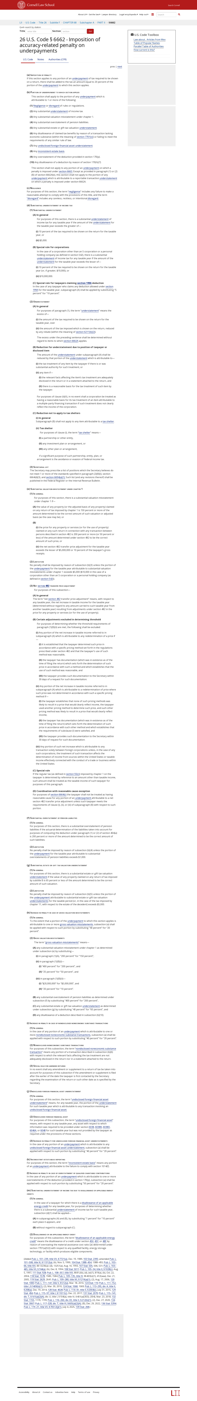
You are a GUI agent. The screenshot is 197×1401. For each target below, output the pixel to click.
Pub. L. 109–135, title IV (70, 1276)
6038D (106, 1127)
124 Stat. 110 (91, 1282)
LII (21, 22)
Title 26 (43, 22)
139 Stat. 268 (82, 1306)
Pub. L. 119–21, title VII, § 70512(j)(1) (42, 1306)
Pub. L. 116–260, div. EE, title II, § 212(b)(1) (69, 1300)
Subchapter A (87, 22)
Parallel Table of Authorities (149, 46)
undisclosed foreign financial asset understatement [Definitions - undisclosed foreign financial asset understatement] (65, 145)
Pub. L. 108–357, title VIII (60, 1272)
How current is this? (144, 49)
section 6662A (71, 340)
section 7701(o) (85, 136)
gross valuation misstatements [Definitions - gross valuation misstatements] (76, 924)
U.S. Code (28, 59)
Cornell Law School (39, 4)
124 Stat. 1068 (70, 1286)
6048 (43, 1130)
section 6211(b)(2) (85, 331)
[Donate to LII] (152, 14)
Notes (40, 59)
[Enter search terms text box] (166, 14)
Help (73, 1392)
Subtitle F (55, 22)
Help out (143, 14)
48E (104, 1241)
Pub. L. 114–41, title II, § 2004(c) (80, 1289)
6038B (98, 1127)
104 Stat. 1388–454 (81, 1262)
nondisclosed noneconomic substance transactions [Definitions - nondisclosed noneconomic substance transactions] (63, 1034)
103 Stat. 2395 (90, 1258)
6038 (91, 1127)
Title (22, 31)
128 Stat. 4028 (55, 1289)
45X (91, 1241)
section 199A (84, 283)
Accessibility (24, 1392)
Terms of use (84, 1392)
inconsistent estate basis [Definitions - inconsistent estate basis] (51, 151)
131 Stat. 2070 (90, 1293)
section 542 (47, 578)
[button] (179, 14)
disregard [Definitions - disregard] (54, 105)
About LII (82, 14)
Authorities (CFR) (58, 59)
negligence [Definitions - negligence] (74, 191)
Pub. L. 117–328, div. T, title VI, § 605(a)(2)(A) (58, 1303)
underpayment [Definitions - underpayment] (80, 78)
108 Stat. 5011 (71, 1269)
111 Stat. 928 (39, 1272)
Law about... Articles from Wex (150, 39)
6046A (33, 1130)
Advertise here (61, 1392)
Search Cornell (174, 5)
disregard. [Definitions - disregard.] (93, 198)
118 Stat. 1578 (37, 1276)
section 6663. (66, 171)
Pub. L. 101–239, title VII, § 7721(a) (49, 1258)
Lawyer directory (109, 14)
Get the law (94, 14)
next (119, 66)
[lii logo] (28, 14)
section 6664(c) (58, 794)
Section (56, 31)
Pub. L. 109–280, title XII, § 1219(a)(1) (71, 1279)
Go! (90, 31)
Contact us (47, 1392)
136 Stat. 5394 (108, 1303)
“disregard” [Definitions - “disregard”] (33, 198)
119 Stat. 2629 (37, 1279)
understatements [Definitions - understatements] (39, 900)
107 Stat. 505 (86, 1265)
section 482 (43, 585)
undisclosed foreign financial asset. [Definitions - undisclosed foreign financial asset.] (48, 1109)
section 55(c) (72, 774)
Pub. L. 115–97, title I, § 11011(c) (50, 1293)
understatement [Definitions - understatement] (59, 111)
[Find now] (179, 14)
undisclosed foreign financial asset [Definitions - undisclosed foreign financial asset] (94, 1120)
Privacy (96, 1392)
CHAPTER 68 (69, 22)
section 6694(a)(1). (55, 477)
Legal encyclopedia (127, 14)
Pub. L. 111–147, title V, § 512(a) (51, 1282)
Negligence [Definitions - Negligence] (39, 105)
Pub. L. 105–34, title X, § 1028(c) (96, 1269)
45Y (96, 1241)
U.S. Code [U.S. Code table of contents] (30, 22)
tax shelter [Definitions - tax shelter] (108, 421)
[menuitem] (82, 14)
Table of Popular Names (147, 43)
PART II (101, 22)
